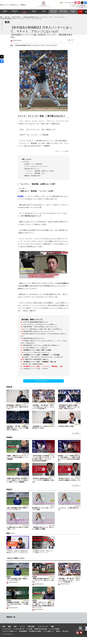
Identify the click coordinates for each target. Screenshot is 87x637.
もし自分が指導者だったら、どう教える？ (35, 347)
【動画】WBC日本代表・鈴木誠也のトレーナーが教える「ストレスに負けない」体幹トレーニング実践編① (17, 480)
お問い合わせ (65, 631)
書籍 (52, 626)
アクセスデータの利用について (9, 631)
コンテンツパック (43, 626)
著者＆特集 (31, 626)
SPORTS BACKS (16, 17)
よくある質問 (29, 629)
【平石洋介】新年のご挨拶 (65, 426)
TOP (1, 17)
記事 (3, 626)
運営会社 (58, 631)
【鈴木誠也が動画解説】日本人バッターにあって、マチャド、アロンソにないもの (44, 17)
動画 (9, 626)
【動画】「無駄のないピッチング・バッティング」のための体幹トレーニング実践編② (17, 457)
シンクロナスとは (6, 629)
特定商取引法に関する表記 (40, 629)
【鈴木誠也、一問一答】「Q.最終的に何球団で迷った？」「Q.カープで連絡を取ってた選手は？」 (17, 428)
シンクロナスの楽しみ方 (68, 2)
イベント (22, 626)
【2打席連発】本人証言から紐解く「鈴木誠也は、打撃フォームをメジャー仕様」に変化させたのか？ (69, 407)
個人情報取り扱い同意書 (35, 631)
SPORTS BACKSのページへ (43, 381)
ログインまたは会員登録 (78, 5)
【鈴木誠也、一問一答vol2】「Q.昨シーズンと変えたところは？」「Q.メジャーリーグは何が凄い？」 (43, 407)
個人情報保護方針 (23, 631)
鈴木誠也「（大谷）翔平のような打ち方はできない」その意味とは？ (43, 357)
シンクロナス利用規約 (54, 629)
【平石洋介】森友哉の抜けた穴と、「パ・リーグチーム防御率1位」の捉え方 (43, 480)
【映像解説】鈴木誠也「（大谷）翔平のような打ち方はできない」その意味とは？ (17, 604)
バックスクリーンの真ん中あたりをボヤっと (36, 352)
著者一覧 (7, 17)
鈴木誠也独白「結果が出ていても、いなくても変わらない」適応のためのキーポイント (17, 407)
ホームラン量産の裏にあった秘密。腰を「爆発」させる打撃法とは (42, 329)
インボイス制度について (81, 7)
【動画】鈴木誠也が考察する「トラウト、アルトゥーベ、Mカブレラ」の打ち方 (43, 580)
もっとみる (75, 433)
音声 (15, 626)
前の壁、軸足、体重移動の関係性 (33, 364)
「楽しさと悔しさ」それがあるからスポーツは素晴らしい (40, 324)
